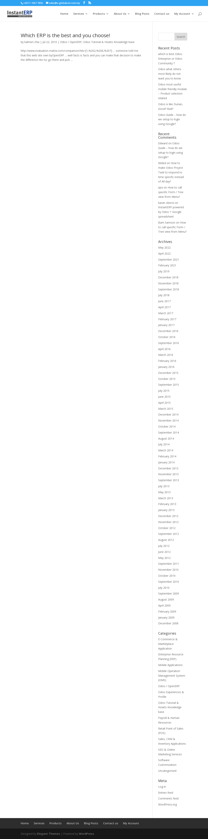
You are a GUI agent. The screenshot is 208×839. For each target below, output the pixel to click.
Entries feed (165, 792)
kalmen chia (31, 42)
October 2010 (166, 575)
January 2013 (166, 510)
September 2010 (168, 581)
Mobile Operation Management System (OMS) (171, 675)
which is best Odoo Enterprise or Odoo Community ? (170, 58)
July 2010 (163, 587)
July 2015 (163, 390)
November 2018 (168, 283)
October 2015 (166, 379)
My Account (182, 13)
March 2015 (165, 408)
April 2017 (164, 307)
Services (78, 13)
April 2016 (164, 349)
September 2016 (168, 343)
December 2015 (168, 373)
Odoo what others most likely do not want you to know (169, 73)
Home (64, 13)
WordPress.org (167, 804)
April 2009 (164, 605)
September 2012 (168, 534)
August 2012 (166, 540)
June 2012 (164, 552)
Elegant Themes (48, 834)
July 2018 (163, 295)
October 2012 (166, 528)
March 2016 (165, 355)
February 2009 (167, 611)
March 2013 (165, 498)
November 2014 (168, 420)
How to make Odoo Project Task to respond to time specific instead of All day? (171, 172)
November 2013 (168, 474)
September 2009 (168, 593)
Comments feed (168, 798)
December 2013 (168, 468)
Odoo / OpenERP (71, 42)
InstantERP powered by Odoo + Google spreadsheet (171, 211)
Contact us (161, 13)
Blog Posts (142, 13)
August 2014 (166, 438)
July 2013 (163, 486)
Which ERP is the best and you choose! (65, 35)
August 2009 (166, 599)
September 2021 (168, 259)
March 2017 (165, 313)
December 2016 (168, 331)
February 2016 (167, 361)
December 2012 (168, 516)
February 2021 (167, 265)
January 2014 (166, 462)
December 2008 (168, 623)
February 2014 (167, 456)
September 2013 (168, 480)
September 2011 (168, 563)
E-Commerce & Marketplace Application (168, 643)
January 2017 (166, 325)
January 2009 (166, 617)
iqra (160, 187)
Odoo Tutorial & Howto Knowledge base (109, 42)
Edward (162, 143)
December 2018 (168, 277)
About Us (120, 13)
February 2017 (167, 319)
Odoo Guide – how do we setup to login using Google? (172, 119)
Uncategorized (167, 771)
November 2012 (168, 522)
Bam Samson (166, 222)
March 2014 (165, 450)
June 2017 (164, 301)
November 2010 (168, 569)
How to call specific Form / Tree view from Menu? (170, 192)
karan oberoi (166, 203)
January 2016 (166, 367)
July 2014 (163, 444)
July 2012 (163, 546)
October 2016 (166, 337)
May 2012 (164, 558)
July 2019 (163, 271)
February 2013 (167, 504)
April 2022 (164, 253)
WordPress (86, 834)
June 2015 (164, 396)
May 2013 (164, 492)
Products (99, 13)
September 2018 (168, 289)
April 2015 (164, 402)
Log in (162, 786)
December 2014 (168, 414)
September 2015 (168, 384)
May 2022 (164, 247)
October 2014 (166, 426)
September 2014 (168, 432)
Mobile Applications (170, 665)
